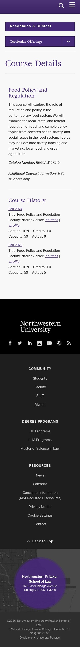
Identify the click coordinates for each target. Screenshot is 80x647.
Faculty (40, 387)
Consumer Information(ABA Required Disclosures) (40, 496)
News (40, 475)
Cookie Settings (40, 515)
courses (52, 220)
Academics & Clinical (30, 26)
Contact (40, 524)
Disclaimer (26, 638)
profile (14, 226)
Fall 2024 (15, 209)
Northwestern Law (23, 7)
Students (40, 378)
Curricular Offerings (26, 41)
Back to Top (42, 541)
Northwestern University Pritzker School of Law (44, 623)
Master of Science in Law (40, 448)
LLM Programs (40, 440)
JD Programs (40, 431)
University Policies (48, 638)
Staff (40, 396)
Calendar (40, 484)
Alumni (40, 404)
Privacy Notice (40, 507)
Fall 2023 (15, 245)
